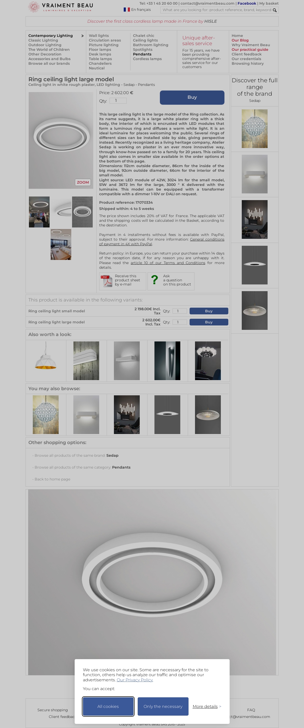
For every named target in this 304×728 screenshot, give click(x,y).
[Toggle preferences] (205, 706)
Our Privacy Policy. (135, 679)
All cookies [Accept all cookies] (108, 706)
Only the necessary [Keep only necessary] (163, 706)
